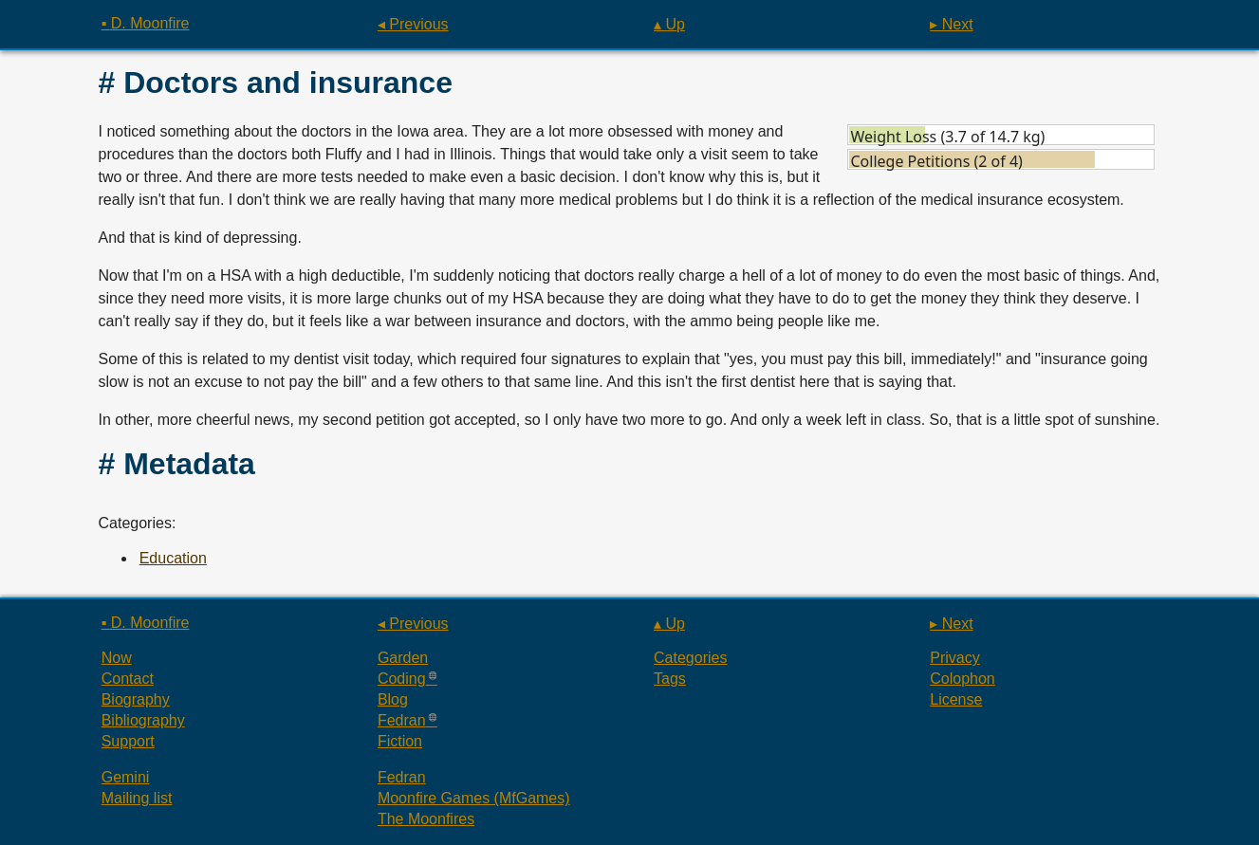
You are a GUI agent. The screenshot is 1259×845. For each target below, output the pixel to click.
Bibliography (143, 720)
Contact (128, 678)
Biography (136, 699)
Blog (393, 699)
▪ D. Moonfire (146, 23)
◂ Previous (413, 24)
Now (117, 658)
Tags (670, 678)
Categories (690, 658)
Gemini (126, 777)
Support (128, 741)
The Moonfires (426, 819)
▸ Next (951, 24)
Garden (403, 658)
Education (173, 558)
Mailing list (137, 798)
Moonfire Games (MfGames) (474, 798)
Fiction (400, 741)
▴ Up (669, 24)
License (956, 699)
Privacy (954, 658)
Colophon (962, 678)
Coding (402, 678)
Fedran (402, 720)
